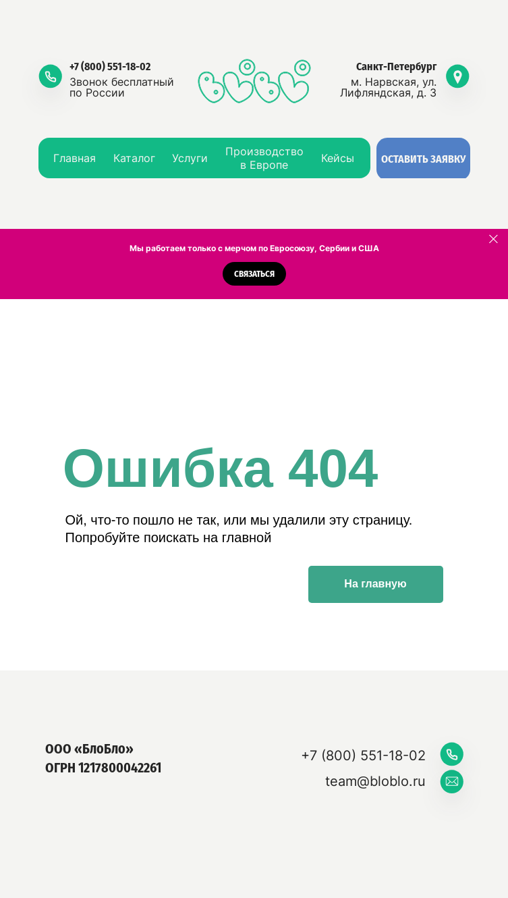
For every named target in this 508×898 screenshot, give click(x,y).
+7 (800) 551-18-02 (109, 66)
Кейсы (337, 158)
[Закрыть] (493, 239)
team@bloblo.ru (375, 781)
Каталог (134, 158)
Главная (74, 158)
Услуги (190, 158)
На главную (375, 583)
